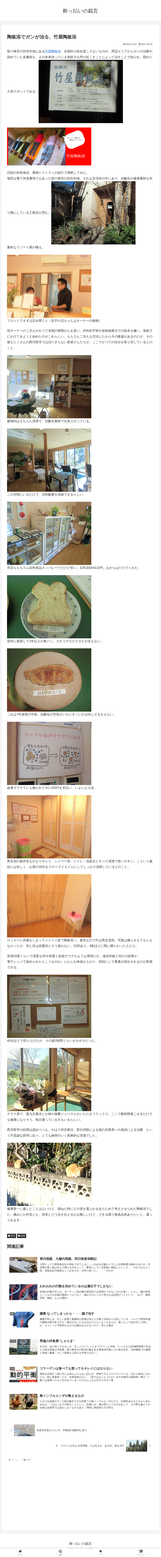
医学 (11, 1236)
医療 (21, 1236)
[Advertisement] (36, 1495)
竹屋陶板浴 (53, 51)
